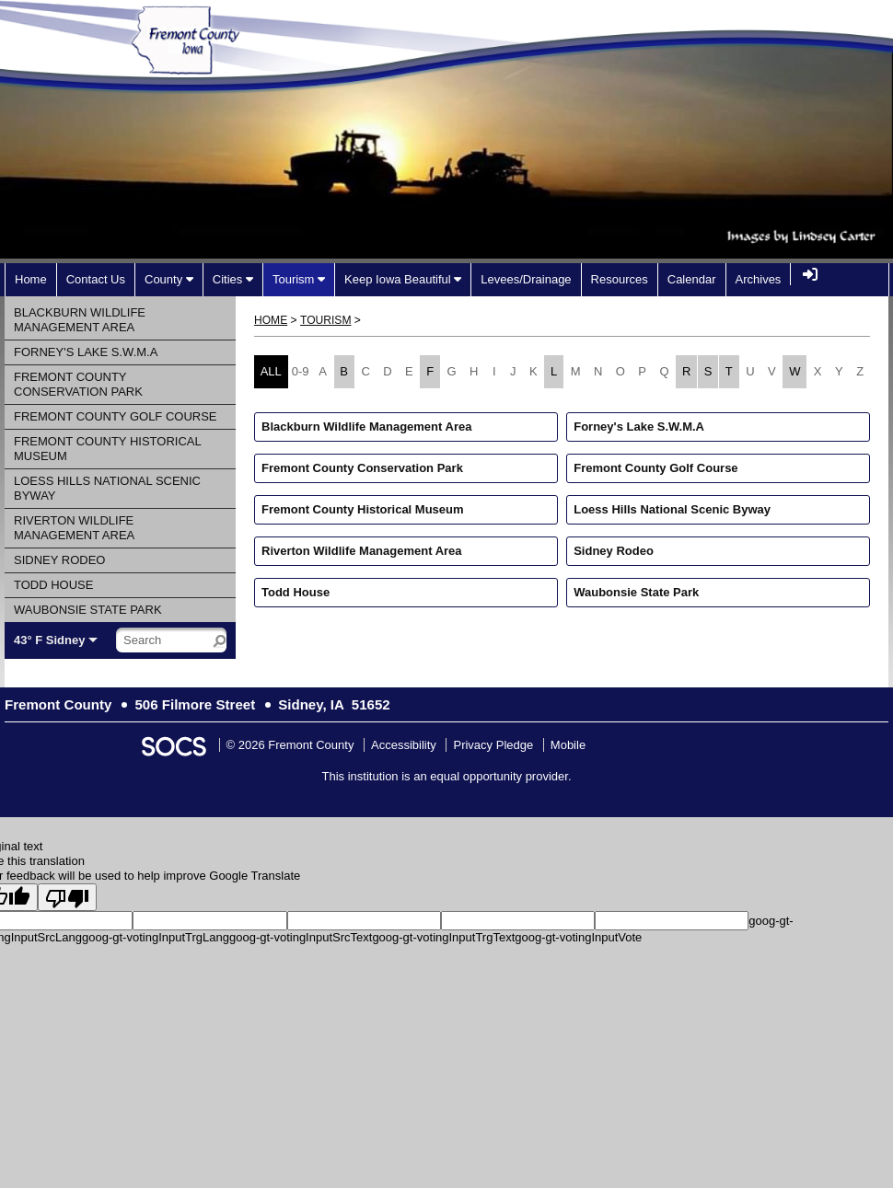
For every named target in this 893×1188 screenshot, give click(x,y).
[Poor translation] (67, 897)
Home (270, 320)
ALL (271, 371)
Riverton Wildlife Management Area (361, 551)
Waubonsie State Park (636, 592)
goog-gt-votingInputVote (578, 937)
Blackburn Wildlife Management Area (366, 426)
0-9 (300, 371)
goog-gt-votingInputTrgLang (155, 937)
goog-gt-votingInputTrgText (443, 937)
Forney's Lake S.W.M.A (639, 426)
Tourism (325, 320)
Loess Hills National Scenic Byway (672, 509)
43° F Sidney (49, 640)
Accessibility (403, 745)
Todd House (295, 592)
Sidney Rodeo (614, 551)
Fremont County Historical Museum (362, 509)
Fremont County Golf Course (655, 468)
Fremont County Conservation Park (362, 468)
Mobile (568, 745)
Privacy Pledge (493, 745)
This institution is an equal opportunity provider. (447, 776)
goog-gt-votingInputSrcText (300, 937)
